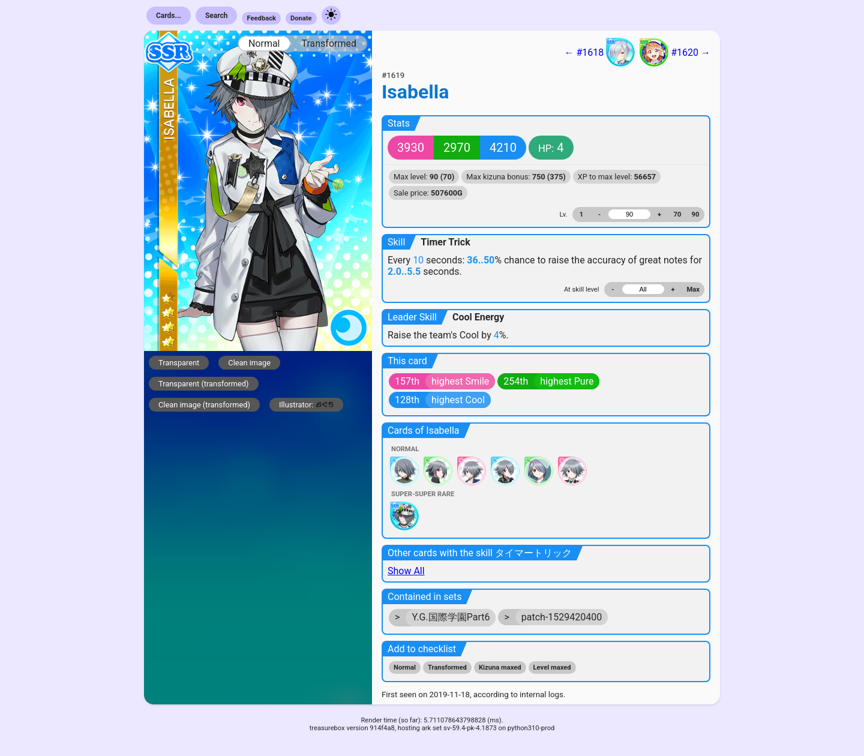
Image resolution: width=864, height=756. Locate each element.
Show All (406, 571)
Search (216, 15)
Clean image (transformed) (204, 404)
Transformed (328, 43)
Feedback (261, 18)
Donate (301, 18)
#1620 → (675, 52)
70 (678, 214)
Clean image (249, 362)
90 (696, 214)
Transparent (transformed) (203, 383)
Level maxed (552, 667)
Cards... (168, 15)
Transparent (178, 362)
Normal (264, 43)
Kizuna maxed (500, 667)
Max (693, 289)
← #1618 (599, 52)
